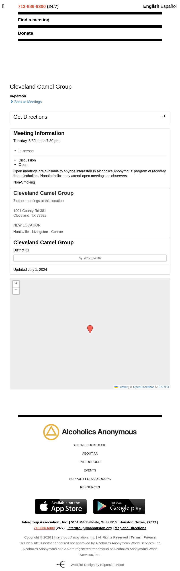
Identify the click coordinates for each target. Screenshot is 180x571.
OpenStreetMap (143, 387)
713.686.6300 (44, 528)
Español (169, 6)
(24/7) (38, 6)
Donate (25, 33)
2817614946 (90, 258)
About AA (90, 453)
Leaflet (121, 387)
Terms (136, 537)
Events (90, 470)
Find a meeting (33, 19)
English (151, 6)
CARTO (163, 387)
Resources (90, 487)
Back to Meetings (26, 102)
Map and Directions (130, 528)
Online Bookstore (90, 445)
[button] (88, 326)
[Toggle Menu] (4, 6)
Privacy (149, 537)
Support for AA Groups (90, 479)
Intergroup (90, 462)
